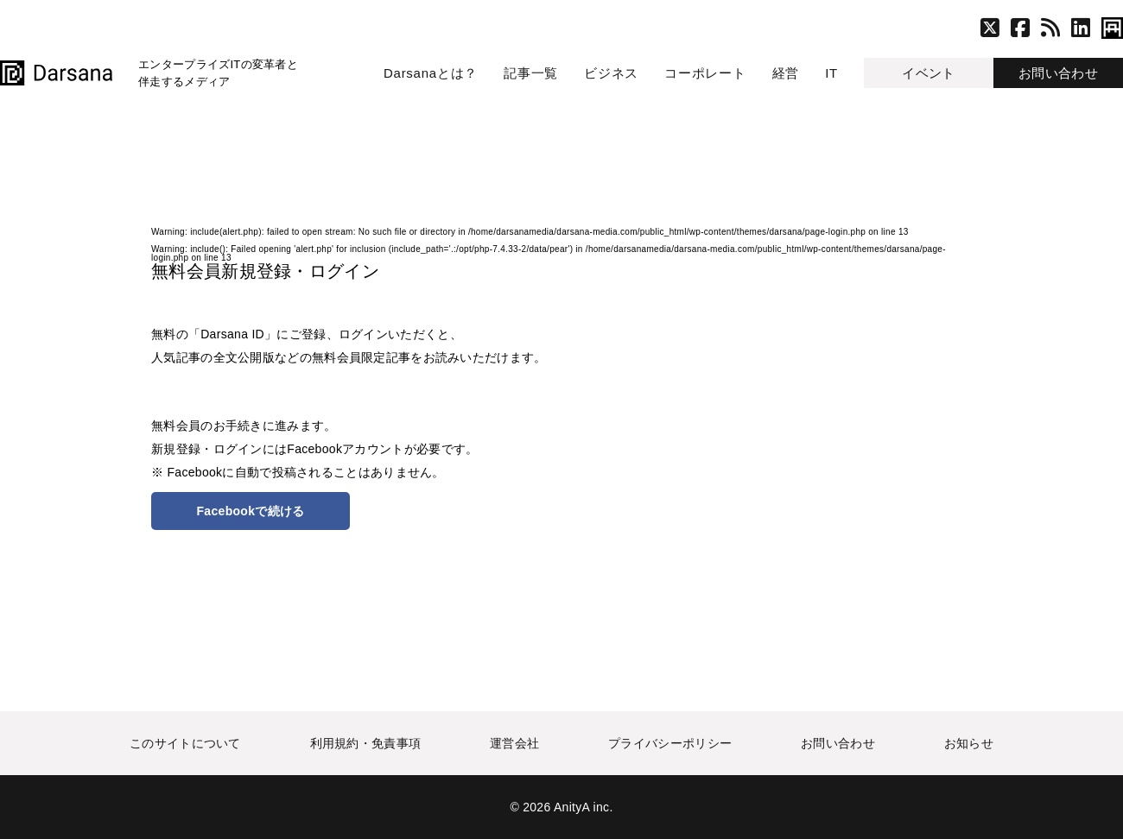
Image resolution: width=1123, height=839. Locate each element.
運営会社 (514, 743)
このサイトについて (185, 743)
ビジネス (611, 73)
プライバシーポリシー (670, 743)
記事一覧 (531, 73)
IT (831, 73)
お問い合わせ (1058, 73)
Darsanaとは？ (431, 73)
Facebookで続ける (251, 511)
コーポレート (705, 73)
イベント (928, 73)
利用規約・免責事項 (366, 743)
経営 (786, 73)
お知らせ (968, 743)
